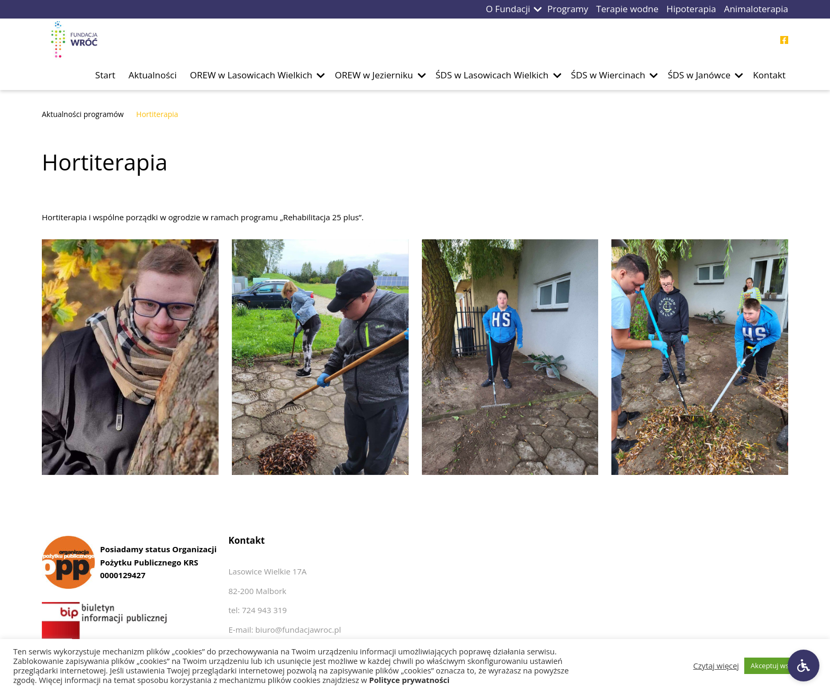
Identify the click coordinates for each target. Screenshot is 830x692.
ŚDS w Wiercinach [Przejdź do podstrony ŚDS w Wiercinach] (608, 75)
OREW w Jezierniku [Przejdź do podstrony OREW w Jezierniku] (374, 75)
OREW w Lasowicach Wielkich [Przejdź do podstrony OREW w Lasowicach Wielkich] (251, 75)
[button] (538, 9)
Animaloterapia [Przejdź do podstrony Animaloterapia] (756, 9)
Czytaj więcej (716, 665)
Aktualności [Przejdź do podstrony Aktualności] (153, 75)
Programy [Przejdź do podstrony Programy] (567, 9)
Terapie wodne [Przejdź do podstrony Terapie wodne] (627, 9)
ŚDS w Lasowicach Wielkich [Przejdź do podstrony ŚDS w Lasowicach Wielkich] (492, 75)
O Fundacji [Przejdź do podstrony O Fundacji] (508, 9)
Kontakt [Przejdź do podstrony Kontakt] (769, 75)
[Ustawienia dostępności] (803, 665)
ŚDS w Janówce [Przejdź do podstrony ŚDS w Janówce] (698, 75)
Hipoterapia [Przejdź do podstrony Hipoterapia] (691, 9)
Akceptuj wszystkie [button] (780, 665)
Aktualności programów (83, 114)
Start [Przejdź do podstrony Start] (105, 75)
